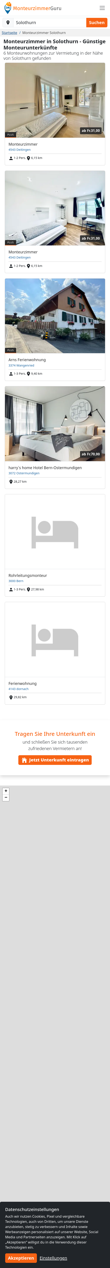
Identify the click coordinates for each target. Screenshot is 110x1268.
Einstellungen (53, 1258)
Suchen (97, 22)
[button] (6, 791)
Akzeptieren (21, 1258)
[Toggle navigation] (102, 8)
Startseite (9, 32)
